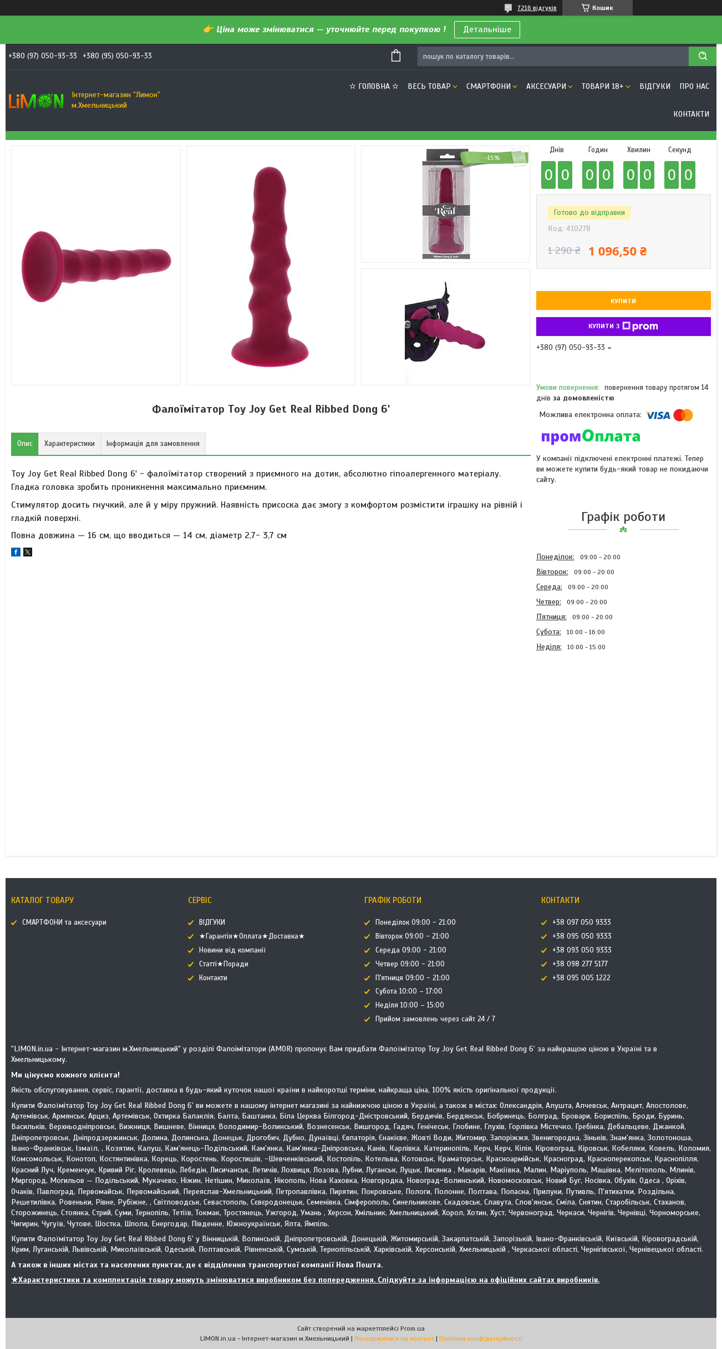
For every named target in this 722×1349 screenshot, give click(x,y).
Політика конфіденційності (480, 1338)
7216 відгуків (537, 8)
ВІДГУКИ (654, 86)
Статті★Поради (223, 964)
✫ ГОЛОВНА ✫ (374, 86)
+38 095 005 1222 (581, 978)
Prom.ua (412, 1328)
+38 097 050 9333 (581, 922)
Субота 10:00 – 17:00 (409, 991)
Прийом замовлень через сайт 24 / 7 (435, 1019)
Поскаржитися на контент (394, 1338)
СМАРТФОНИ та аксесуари (64, 922)
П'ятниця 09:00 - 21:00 (412, 978)
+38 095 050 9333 (582, 936)
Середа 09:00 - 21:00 (410, 950)
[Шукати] (702, 56)
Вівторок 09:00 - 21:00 (412, 936)
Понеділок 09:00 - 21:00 (415, 922)
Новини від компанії (232, 950)
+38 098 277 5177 (580, 964)
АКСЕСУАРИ (546, 86)
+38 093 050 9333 (582, 950)
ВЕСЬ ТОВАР (429, 86)
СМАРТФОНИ (488, 86)
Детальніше (487, 29)
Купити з (623, 327)
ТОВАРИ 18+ (603, 86)
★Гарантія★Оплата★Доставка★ (252, 936)
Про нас (694, 86)
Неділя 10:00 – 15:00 (409, 1005)
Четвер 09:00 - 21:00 (410, 964)
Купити (623, 301)
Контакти (691, 114)
